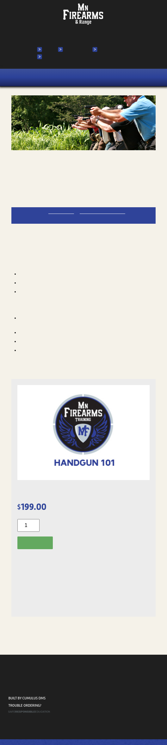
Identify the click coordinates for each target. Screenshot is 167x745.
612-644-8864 (64, 211)
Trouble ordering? (24, 711)
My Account (76, 49)
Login (49, 49)
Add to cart (36, 542)
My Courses (110, 49)
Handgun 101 (31, 166)
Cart (48, 56)
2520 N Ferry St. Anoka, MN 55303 (28, 690)
